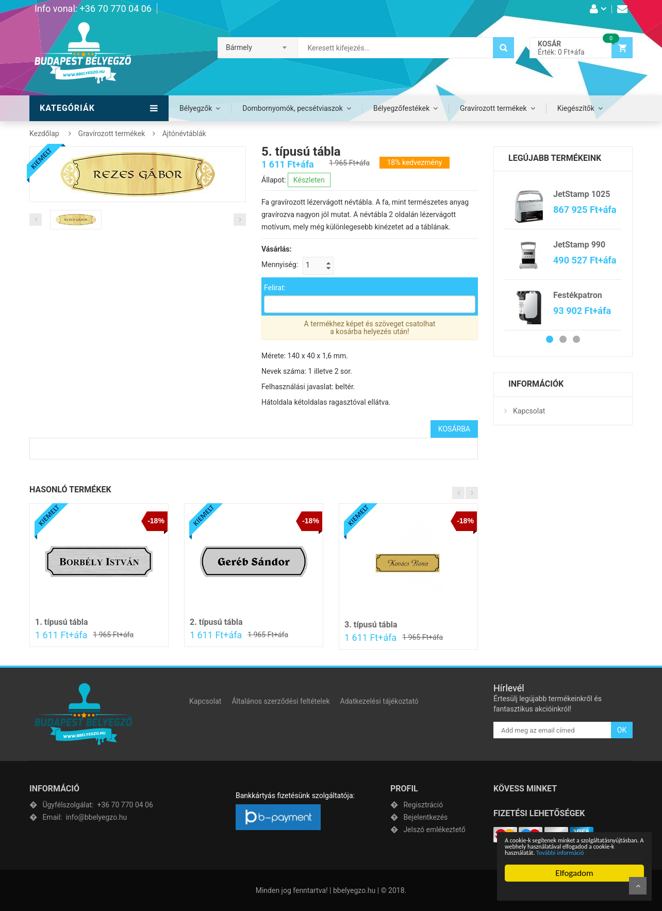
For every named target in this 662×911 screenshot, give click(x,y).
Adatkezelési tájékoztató (379, 701)
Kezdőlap (44, 133)
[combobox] (257, 44)
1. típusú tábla (61, 622)
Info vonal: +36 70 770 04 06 (93, 8)
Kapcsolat (529, 411)
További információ (561, 852)
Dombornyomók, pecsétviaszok (292, 108)
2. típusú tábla (216, 622)
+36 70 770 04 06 (97, 805)
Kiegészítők (575, 108)
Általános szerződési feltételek (280, 701)
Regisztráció (423, 805)
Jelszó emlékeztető (434, 829)
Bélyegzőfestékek (401, 108)
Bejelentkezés (425, 817)
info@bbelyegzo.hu (84, 817)
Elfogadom (575, 873)
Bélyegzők (195, 108)
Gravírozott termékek (493, 108)
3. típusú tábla (370, 625)
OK (621, 730)
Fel (638, 886)
